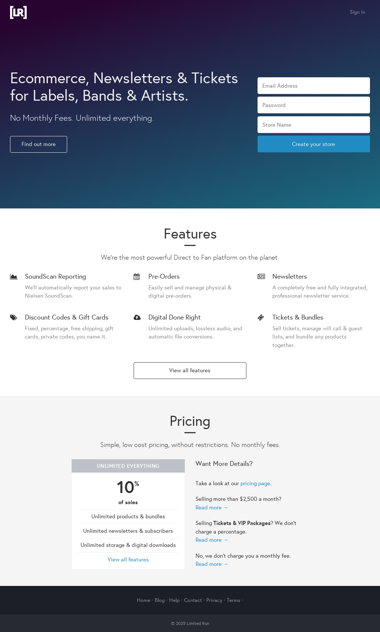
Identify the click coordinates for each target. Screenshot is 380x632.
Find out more (39, 144)
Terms (233, 600)
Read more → (212, 507)
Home (143, 600)
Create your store (313, 144)
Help (174, 600)
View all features (189, 370)
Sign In (357, 12)
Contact (193, 600)
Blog (160, 600)
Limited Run (18, 12)
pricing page (255, 483)
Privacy (214, 600)
